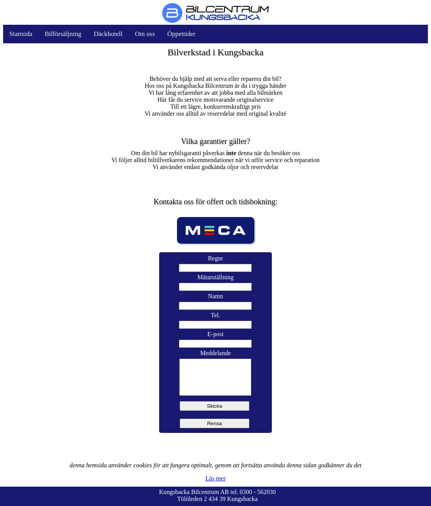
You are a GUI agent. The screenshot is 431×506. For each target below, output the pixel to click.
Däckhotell (108, 34)
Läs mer (216, 478)
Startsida (21, 34)
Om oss (145, 34)
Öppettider (181, 34)
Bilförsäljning (63, 34)
